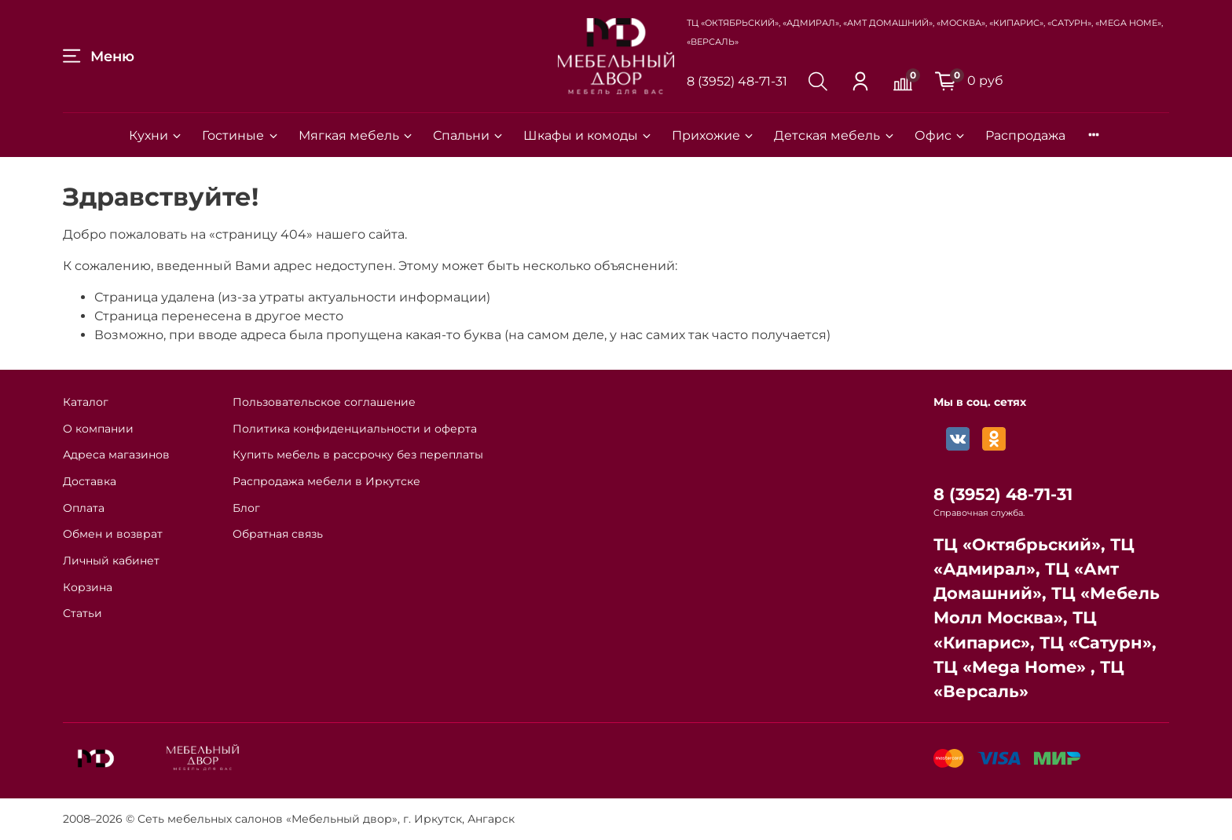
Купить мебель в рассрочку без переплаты (358, 454)
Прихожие (713, 135)
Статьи (82, 613)
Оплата (83, 508)
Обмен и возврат (113, 534)
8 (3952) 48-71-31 (737, 81)
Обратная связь (278, 534)
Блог (246, 508)
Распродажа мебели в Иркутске (326, 481)
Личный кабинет (111, 560)
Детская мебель (834, 135)
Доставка (89, 481)
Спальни (468, 135)
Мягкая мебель (356, 135)
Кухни (156, 135)
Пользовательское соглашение (324, 402)
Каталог (85, 402)
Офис (940, 135)
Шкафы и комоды (588, 135)
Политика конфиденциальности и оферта (355, 429)
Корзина (87, 587)
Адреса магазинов (116, 454)
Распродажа (1025, 135)
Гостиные (240, 135)
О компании (98, 429)
